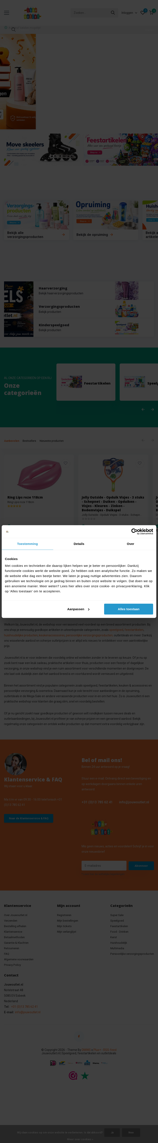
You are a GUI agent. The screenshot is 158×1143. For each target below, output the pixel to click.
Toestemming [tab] (27, 544)
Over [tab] (130, 544)
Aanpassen (78, 609)
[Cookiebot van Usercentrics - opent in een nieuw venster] (134, 531)
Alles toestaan (128, 609)
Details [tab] (79, 544)
